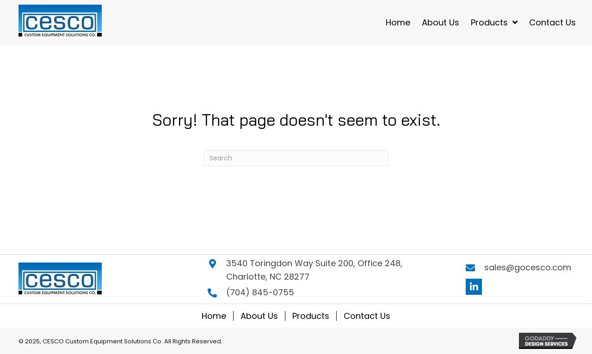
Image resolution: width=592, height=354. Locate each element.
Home (214, 316)
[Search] (296, 158)
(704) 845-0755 (260, 292)
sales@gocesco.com (527, 267)
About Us (259, 316)
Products (310, 316)
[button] (474, 287)
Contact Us (367, 316)
